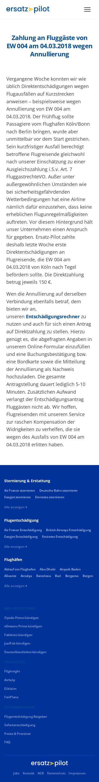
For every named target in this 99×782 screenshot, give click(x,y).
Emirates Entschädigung (60, 536)
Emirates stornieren (49, 497)
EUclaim (10, 689)
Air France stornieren (19, 490)
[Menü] (87, 9)
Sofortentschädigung (19, 725)
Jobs (16, 773)
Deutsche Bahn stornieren (58, 490)
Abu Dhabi (47, 569)
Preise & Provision (17, 734)
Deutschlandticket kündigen (25, 652)
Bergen (88, 576)
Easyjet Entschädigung (21, 536)
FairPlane (11, 697)
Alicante (10, 576)
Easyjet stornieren (17, 497)
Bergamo (71, 576)
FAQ (7, 742)
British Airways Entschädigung (68, 530)
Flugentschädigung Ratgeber (25, 717)
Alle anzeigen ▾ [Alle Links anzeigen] (15, 507)
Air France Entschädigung (23, 530)
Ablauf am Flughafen (19, 569)
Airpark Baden (70, 569)
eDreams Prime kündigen (23, 626)
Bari (58, 576)
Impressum (77, 773)
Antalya (26, 576)
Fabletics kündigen (18, 635)
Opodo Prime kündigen (21, 618)
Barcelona (43, 576)
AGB (40, 773)
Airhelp (9, 680)
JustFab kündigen (17, 643)
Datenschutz (56, 773)
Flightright (12, 671)
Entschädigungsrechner (53, 316)
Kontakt (28, 773)
